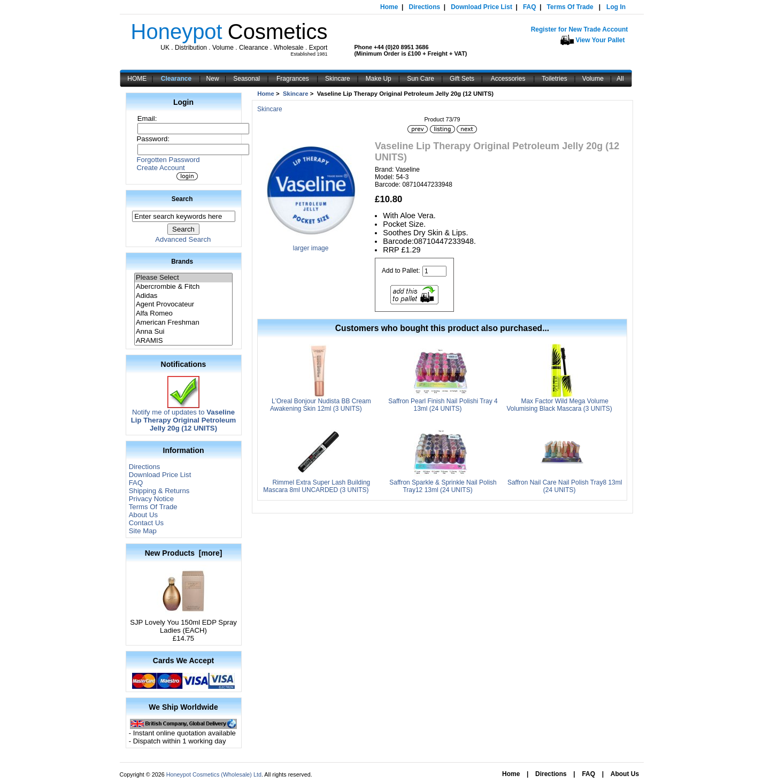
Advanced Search (183, 239)
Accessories (508, 78)
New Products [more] (183, 553)
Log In (616, 7)
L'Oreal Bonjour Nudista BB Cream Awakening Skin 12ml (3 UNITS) (320, 404)
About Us (143, 515)
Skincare (337, 78)
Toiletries (554, 78)
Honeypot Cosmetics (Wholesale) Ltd (213, 774)
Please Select (183, 277)
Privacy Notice (151, 499)
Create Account (161, 168)
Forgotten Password (168, 160)
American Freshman (183, 322)
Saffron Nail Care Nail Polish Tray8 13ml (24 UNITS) (564, 486)
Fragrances (292, 78)
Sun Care (420, 78)
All (619, 78)
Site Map (143, 531)
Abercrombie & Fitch (183, 286)
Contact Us (146, 523)
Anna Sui (183, 331)
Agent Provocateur (183, 304)
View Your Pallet (600, 40)
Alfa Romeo (183, 313)
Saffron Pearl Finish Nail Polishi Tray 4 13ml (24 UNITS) (443, 404)
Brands (182, 261)
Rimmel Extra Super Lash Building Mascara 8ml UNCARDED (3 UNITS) (316, 486)
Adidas (183, 296)
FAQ (529, 7)
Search (182, 199)
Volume (593, 78)
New (212, 78)
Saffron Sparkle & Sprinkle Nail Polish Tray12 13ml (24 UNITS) (443, 486)
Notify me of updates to (183, 417)
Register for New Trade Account (579, 29)
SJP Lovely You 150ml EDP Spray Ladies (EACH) (183, 623)
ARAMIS (183, 341)
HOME (137, 78)
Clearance (176, 78)
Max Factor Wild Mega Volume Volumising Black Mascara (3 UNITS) (559, 404)
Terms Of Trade (570, 7)
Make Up (378, 78)
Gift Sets (462, 78)
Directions (424, 7)
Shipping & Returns (159, 491)
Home (389, 7)
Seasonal (246, 78)
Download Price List (481, 7)
